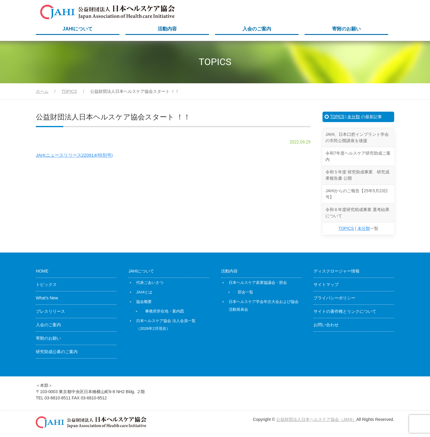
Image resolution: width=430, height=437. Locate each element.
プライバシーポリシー (334, 298)
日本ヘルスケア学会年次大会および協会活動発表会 (264, 305)
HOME (42, 271)
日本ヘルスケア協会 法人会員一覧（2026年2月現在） (166, 324)
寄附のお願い (346, 28)
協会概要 (144, 301)
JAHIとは (144, 292)
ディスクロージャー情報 (337, 271)
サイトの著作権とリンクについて (345, 311)
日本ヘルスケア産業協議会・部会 (258, 282)
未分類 (353, 116)
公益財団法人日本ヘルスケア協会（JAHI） (316, 419)
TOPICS (337, 116)
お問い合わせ (326, 324)
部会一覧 (245, 292)
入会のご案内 (256, 28)
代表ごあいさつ (149, 282)
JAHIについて (78, 28)
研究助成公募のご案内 (57, 351)
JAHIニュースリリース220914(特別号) (74, 155)
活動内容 (167, 28)
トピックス (46, 284)
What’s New (47, 298)
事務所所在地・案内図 (164, 311)
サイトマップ (326, 284)
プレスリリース (50, 311)
